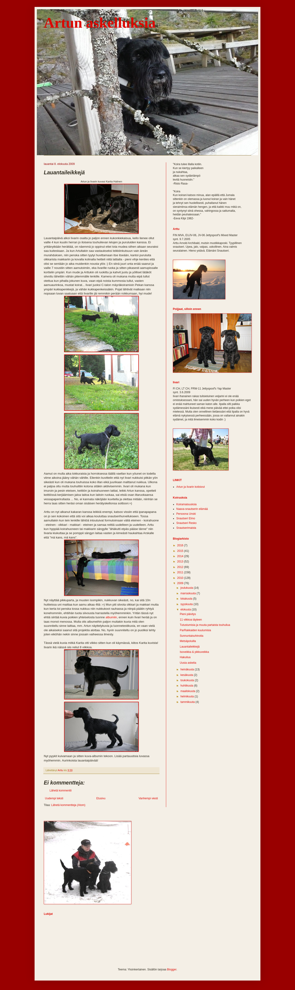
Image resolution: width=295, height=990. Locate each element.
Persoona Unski (186, 513)
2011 (180, 572)
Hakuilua (185, 657)
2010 (180, 578)
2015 (180, 551)
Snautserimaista (186, 527)
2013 (180, 561)
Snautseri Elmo (185, 518)
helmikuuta (187, 696)
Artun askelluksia (100, 23)
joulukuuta (187, 587)
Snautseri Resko (186, 523)
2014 (180, 556)
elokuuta (186, 609)
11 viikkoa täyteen (191, 619)
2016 (180, 545)
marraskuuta (188, 593)
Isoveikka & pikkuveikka (194, 652)
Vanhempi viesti (148, 798)
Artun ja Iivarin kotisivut (190, 486)
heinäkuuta (187, 669)
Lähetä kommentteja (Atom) (68, 805)
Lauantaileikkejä (190, 646)
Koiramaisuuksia (186, 504)
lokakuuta (186, 598)
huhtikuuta (187, 685)
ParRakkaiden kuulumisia (195, 630)
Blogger (172, 969)
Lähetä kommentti (60, 790)
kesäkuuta (187, 675)
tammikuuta (187, 702)
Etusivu (100, 798)
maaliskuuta (188, 691)
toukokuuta (187, 680)
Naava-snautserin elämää (192, 509)
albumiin (111, 617)
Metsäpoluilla (188, 641)
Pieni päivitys (188, 614)
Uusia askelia (188, 662)
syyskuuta (187, 604)
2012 (180, 567)
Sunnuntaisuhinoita (191, 635)
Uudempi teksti (54, 798)
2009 (180, 583)
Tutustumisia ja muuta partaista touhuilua (205, 625)
